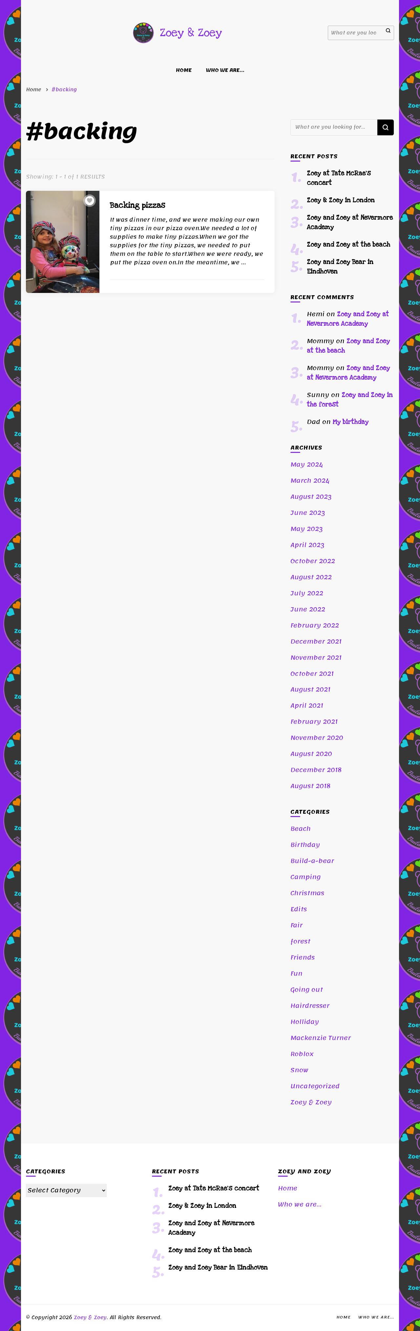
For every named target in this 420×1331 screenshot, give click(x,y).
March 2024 (309, 481)
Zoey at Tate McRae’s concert (213, 1189)
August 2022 (311, 577)
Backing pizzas (137, 206)
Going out (306, 990)
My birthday (350, 422)
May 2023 (306, 529)
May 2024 (306, 465)
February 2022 (314, 626)
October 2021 (312, 674)
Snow (299, 1070)
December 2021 (316, 642)
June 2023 (307, 513)
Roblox (302, 1054)
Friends (302, 958)
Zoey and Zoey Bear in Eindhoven (218, 1268)
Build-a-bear (312, 861)
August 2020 (311, 754)
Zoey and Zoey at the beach (348, 245)
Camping (305, 877)
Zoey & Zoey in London (341, 200)
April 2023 (307, 545)
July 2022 (306, 593)
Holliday (304, 1022)
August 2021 (310, 690)
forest (300, 941)
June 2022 (307, 609)
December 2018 (316, 770)
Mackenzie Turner (320, 1038)
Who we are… (225, 70)
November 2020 (316, 738)
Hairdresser (309, 1006)
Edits (298, 909)
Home (184, 70)
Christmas (307, 893)
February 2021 (314, 722)
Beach (300, 829)
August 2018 (310, 786)
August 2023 (311, 497)
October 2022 (312, 561)
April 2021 (306, 706)
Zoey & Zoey (191, 32)
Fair (296, 925)
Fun (296, 974)
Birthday (305, 845)
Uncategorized (315, 1086)
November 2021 (316, 658)
